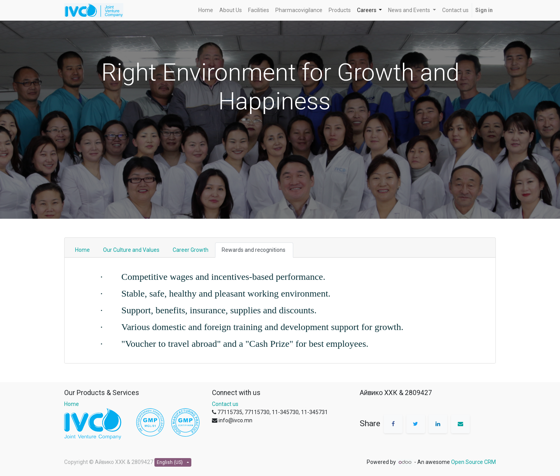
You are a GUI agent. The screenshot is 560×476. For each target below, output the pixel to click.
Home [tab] (82, 250)
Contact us (225, 404)
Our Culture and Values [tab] (131, 250)
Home (71, 404)
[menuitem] (205, 10)
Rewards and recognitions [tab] (254, 250)
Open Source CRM (473, 462)
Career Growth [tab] (190, 250)
